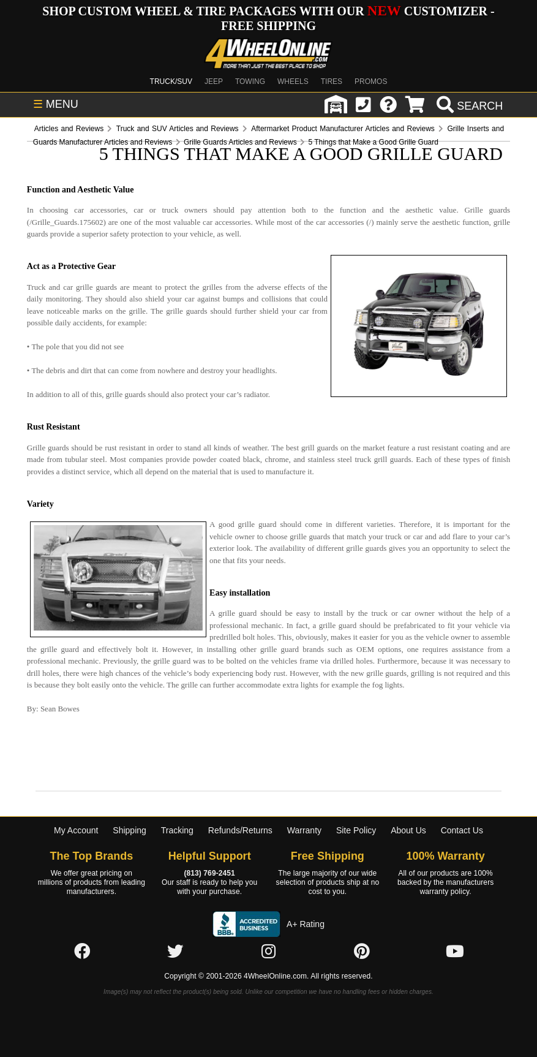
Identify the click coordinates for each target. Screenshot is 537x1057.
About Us (408, 830)
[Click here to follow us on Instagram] (268, 952)
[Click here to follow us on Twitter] (175, 952)
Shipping (129, 830)
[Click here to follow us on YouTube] (455, 952)
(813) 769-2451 (209, 873)
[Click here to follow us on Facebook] (82, 952)
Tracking (177, 830)
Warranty (304, 830)
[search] (468, 106)
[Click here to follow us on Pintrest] (362, 952)
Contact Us (462, 830)
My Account (76, 830)
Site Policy (356, 830)
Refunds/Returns (240, 830)
